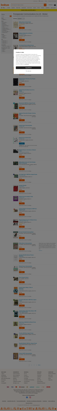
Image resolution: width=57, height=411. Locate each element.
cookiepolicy (27, 64)
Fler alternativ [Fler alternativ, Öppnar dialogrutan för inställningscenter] (28, 71)
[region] (28, 61)
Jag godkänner (28, 67)
